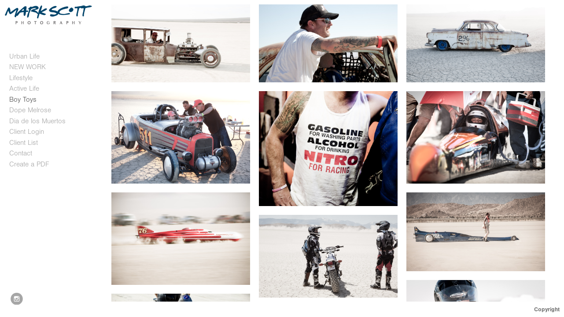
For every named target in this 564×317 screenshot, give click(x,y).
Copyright (547, 309)
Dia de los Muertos (37, 121)
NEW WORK (27, 67)
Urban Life (24, 56)
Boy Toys (23, 99)
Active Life (24, 88)
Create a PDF (29, 164)
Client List (23, 143)
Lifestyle (21, 78)
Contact (20, 153)
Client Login (26, 132)
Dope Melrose (30, 110)
